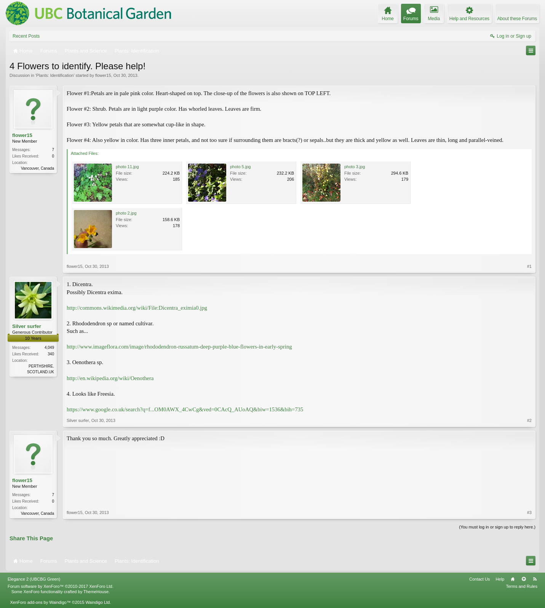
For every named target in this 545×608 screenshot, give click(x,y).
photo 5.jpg (240, 166)
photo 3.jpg (354, 166)
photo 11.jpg (127, 166)
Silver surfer (26, 326)
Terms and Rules (521, 586)
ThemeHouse (96, 591)
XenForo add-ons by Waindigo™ (40, 602)
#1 (529, 266)
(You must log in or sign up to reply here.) (497, 527)
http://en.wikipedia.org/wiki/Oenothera (110, 378)
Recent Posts (26, 36)
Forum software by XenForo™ (60, 586)
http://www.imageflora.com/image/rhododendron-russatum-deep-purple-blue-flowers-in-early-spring (179, 347)
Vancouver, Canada (37, 168)
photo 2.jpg (126, 213)
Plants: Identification (55, 75)
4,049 (49, 347)
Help (499, 579)
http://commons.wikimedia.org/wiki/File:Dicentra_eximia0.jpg (137, 308)
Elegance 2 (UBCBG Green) (34, 579)
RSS (534, 579)
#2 (529, 420)
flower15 (103, 75)
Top (523, 579)
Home (512, 579)
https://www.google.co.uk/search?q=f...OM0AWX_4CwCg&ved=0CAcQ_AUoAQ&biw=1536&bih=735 (185, 409)
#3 (529, 512)
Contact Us (479, 579)
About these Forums (517, 18)
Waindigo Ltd (97, 602)
